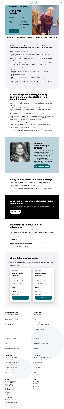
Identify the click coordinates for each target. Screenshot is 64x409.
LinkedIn (36, 386)
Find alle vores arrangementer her (12, 362)
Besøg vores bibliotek (9, 372)
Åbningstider (8, 392)
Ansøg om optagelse (9, 324)
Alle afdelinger (8, 394)
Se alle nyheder (36, 348)
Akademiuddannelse (23, 6)
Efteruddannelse (15, 6)
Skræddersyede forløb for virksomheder (41, 324)
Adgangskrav (31, 37)
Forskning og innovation (10, 340)
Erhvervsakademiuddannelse (11, 314)
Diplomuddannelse (37, 317)
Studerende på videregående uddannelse (42, 357)
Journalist (35, 369)
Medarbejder (35, 374)
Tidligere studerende (37, 362)
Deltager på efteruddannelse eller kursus (42, 359)
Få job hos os (36, 338)
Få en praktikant (8, 343)
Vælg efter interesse (9, 322)
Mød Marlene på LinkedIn (42, 168)
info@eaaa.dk (10, 385)
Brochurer (35, 350)
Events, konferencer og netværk (12, 345)
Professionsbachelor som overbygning (13, 319)
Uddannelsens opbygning (20, 37)
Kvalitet (34, 340)
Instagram (36, 388)
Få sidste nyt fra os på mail (11, 367)
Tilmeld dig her (14, 31)
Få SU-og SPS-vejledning (10, 359)
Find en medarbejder (9, 364)
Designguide (36, 345)
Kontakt (46, 37)
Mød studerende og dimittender (12, 348)
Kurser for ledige (36, 322)
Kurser (34, 319)
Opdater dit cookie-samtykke (11, 399)
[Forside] (32, 2)
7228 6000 (11, 384)
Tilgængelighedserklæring (11, 402)
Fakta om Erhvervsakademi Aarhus (40, 336)
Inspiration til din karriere (38, 329)
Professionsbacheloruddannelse (12, 317)
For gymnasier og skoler (10, 338)
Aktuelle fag (10, 37)
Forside (10, 6)
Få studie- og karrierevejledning (12, 357)
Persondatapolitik (9, 397)
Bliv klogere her (15, 214)
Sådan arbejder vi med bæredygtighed (41, 343)
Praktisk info (39, 37)
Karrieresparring (53, 37)
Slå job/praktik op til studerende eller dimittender (15, 369)
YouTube (36, 383)
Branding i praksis (24, 7)
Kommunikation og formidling (14, 7)
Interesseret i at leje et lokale (39, 367)
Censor (34, 372)
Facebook (36, 381)
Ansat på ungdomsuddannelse (39, 364)
